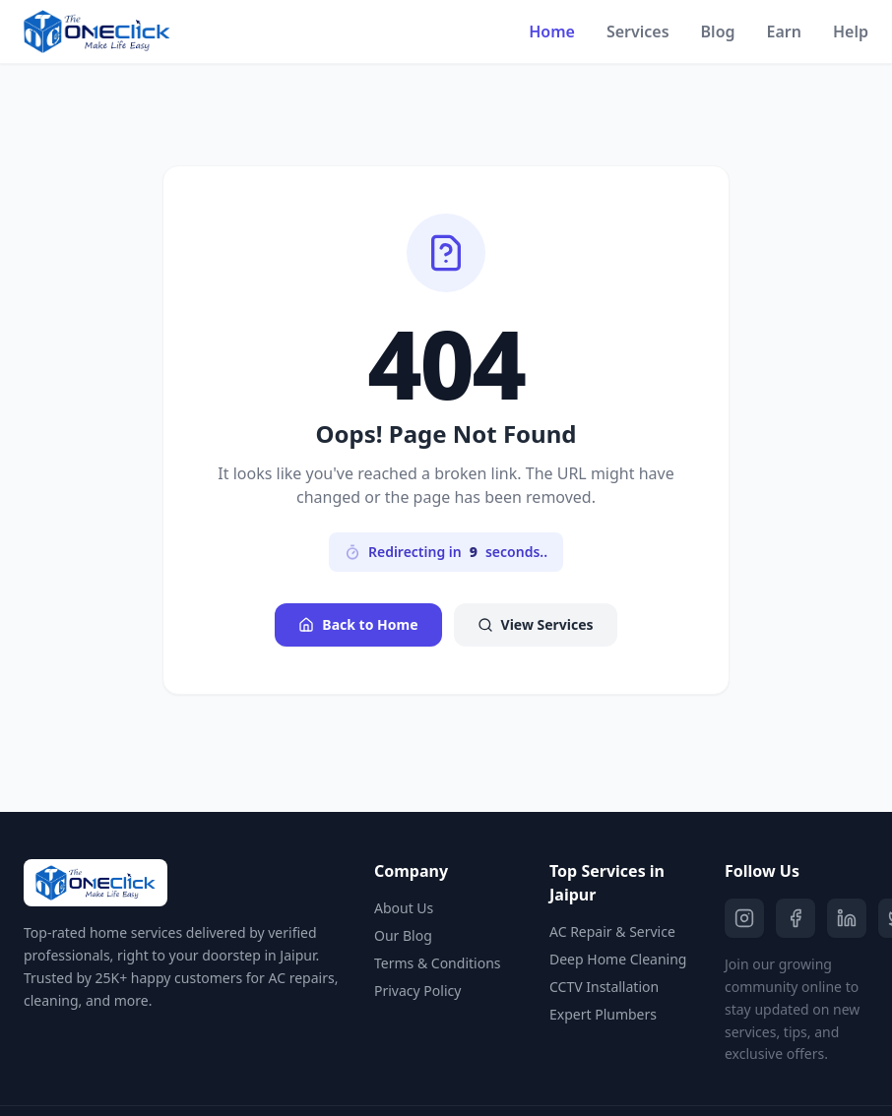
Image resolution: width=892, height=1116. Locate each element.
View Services (536, 624)
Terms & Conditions (437, 963)
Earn (784, 31)
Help (850, 31)
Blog (718, 31)
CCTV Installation (604, 986)
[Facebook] (795, 918)
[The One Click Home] (97, 31)
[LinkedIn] (846, 918)
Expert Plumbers (603, 1014)
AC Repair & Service (612, 931)
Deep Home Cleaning (617, 959)
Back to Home (357, 624)
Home (552, 31)
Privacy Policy (417, 990)
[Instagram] (744, 918)
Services (637, 31)
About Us (403, 908)
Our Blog (403, 935)
